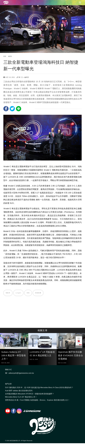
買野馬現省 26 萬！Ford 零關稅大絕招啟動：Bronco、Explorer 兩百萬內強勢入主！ (37, 400)
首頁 (4, 56)
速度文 (10, 56)
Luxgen (18, 293)
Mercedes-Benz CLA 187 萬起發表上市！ (21, 397)
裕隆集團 (38, 293)
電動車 (8, 293)
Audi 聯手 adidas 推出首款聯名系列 (19, 391)
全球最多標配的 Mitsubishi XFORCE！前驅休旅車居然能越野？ (29, 394)
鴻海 (28, 293)
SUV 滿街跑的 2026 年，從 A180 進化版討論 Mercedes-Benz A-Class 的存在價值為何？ (39, 387)
